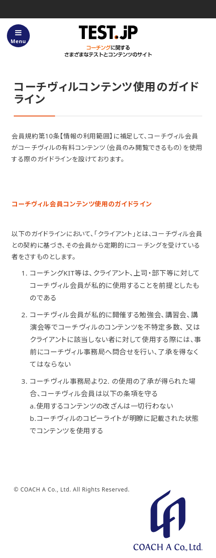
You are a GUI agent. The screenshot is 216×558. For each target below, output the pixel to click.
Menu (18, 36)
